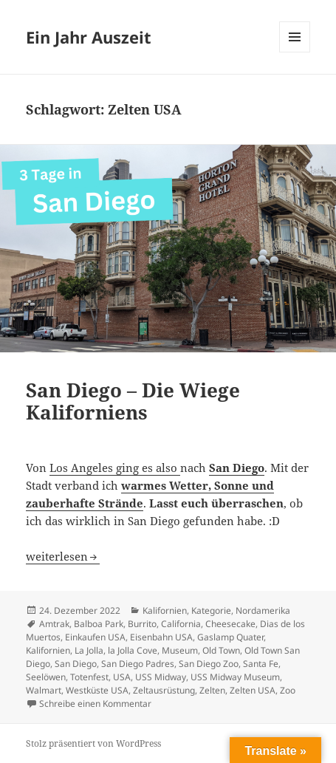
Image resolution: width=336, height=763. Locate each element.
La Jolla (89, 650)
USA (122, 677)
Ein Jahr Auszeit (88, 37)
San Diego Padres (137, 663)
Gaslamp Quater (230, 637)
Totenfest (89, 677)
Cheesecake (230, 623)
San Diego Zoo (209, 663)
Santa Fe (260, 663)
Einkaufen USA (95, 637)
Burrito (142, 623)
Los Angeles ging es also (114, 467)
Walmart (43, 690)
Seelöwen (46, 677)
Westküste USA (97, 690)
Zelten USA (252, 690)
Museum (180, 650)
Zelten (212, 690)
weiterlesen (63, 556)
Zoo (287, 690)
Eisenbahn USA (161, 637)
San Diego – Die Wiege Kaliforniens (133, 401)
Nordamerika (263, 610)
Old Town (221, 650)
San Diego (76, 663)
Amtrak (54, 623)
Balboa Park (98, 623)
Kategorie (211, 610)
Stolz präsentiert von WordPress (93, 743)
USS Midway (160, 677)
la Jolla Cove (132, 650)
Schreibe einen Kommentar (95, 703)
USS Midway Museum (235, 677)
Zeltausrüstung (164, 690)
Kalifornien (165, 610)
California (181, 623)
